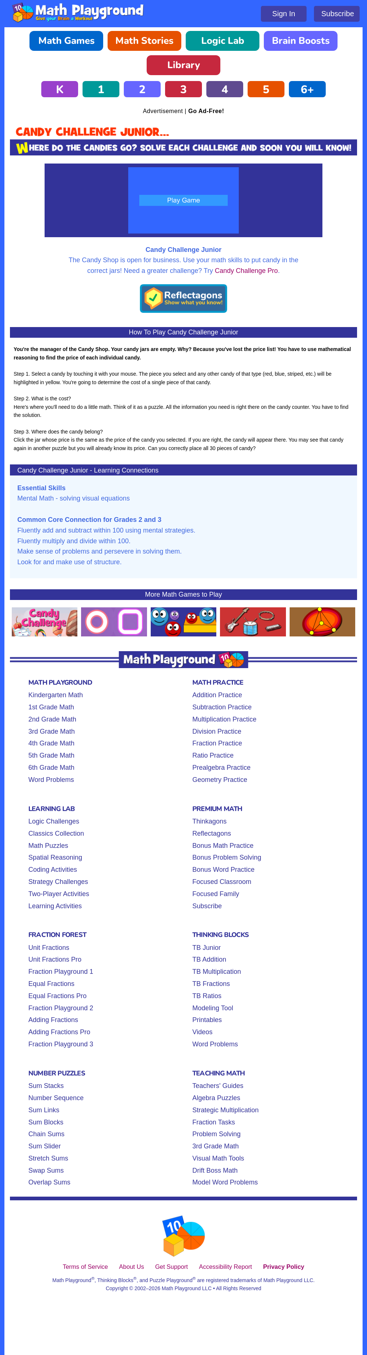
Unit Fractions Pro (54, 959)
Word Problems (51, 779)
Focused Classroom (221, 881)
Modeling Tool (212, 1008)
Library (183, 65)
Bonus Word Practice (223, 869)
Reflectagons (211, 833)
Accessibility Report (225, 1266)
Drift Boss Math (215, 1170)
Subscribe (337, 14)
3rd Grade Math (51, 731)
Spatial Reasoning (55, 857)
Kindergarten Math (55, 695)
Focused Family (215, 894)
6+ (307, 89)
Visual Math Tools (218, 1158)
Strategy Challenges (58, 881)
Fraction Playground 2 (60, 1008)
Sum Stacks (46, 1085)
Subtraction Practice (222, 707)
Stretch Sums (48, 1158)
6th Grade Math (51, 767)
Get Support (171, 1266)
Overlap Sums (49, 1182)
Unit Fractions (48, 947)
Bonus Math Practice (223, 845)
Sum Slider (44, 1146)
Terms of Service (85, 1266)
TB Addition (209, 959)
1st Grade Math (51, 707)
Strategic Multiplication (225, 1110)
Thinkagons (209, 821)
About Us (131, 1266)
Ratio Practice (213, 755)
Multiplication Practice (224, 719)
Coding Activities (52, 869)
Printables (207, 1020)
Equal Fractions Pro (57, 996)
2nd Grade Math (52, 719)
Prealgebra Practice (221, 767)
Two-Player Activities (58, 894)
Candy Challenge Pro (246, 270)
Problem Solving (216, 1134)
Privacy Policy (283, 1266)
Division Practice (216, 731)
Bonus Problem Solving (226, 857)
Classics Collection (56, 833)
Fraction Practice (217, 743)
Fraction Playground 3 (60, 1044)
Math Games (66, 40)
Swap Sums (46, 1170)
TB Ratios (206, 996)
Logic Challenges (53, 821)
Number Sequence (56, 1098)
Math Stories (144, 40)
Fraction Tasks (213, 1122)
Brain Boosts (301, 40)
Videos (202, 1032)
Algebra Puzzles (216, 1098)
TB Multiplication (216, 971)
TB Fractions (211, 983)
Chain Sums (46, 1134)
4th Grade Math (51, 743)
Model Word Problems (225, 1182)
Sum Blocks (45, 1122)
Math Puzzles (48, 845)
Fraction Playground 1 (60, 971)
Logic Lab (222, 40)
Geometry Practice (219, 779)
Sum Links (43, 1110)
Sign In (283, 14)
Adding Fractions (53, 1020)
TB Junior (206, 947)
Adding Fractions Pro (59, 1032)
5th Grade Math (51, 755)
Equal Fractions (51, 983)
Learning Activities (55, 906)
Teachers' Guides (218, 1085)
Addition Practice (217, 695)
